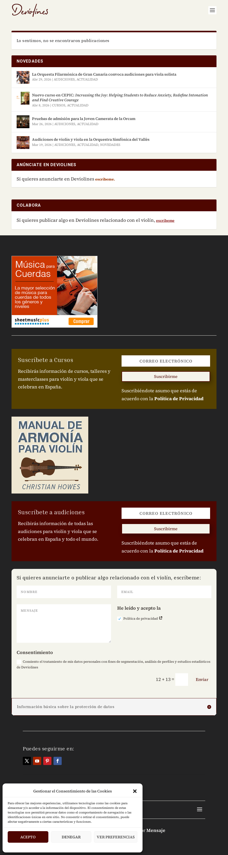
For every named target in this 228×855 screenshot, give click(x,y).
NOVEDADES (110, 145)
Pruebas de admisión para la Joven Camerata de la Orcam (83, 118)
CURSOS (58, 105)
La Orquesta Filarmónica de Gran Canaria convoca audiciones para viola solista (104, 74)
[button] (134, 791)
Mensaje (155, 830)
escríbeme (165, 220)
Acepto (28, 837)
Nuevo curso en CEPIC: (120, 97)
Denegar (71, 837)
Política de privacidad (140, 618)
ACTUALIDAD (87, 79)
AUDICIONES (64, 79)
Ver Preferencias (116, 837)
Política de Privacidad (178, 398)
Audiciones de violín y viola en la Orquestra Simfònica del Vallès (90, 139)
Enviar (202, 679)
